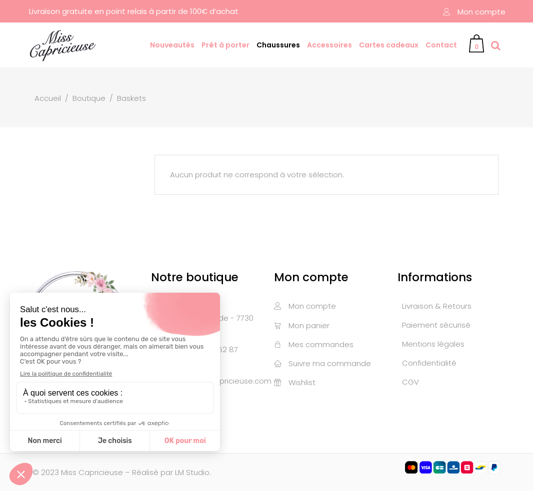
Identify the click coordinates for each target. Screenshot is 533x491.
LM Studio (192, 472)
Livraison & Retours (437, 306)
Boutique (89, 98)
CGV (410, 382)
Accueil (47, 98)
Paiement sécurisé (436, 325)
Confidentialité (429, 363)
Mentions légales (433, 344)
